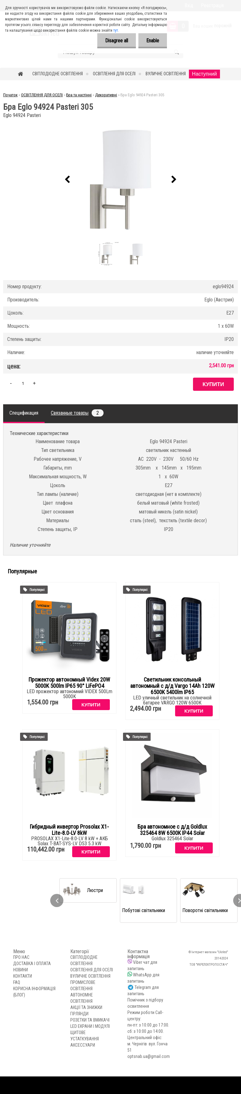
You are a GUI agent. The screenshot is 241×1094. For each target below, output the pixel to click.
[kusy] (23, 383)
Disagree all (116, 41)
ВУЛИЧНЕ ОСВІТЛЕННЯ (166, 73)
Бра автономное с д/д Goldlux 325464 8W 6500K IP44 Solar (172, 830)
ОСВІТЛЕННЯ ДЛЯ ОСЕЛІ (114, 73)
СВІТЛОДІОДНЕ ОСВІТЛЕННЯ (57, 73)
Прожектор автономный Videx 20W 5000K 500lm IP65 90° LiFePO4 (69, 683)
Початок (10, 95)
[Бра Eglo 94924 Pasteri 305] (120, 180)
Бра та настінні (79, 95)
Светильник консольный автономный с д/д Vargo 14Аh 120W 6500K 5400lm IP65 (172, 686)
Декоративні (106, 95)
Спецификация (23, 413)
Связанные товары (77, 413)
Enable (152, 41)
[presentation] (67, 179)
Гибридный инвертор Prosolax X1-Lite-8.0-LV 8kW (69, 830)
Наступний (204, 74)
